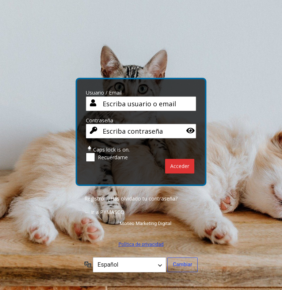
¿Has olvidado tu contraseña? (143, 198)
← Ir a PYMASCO (104, 212)
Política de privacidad (141, 244)
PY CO (141, 41)
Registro (94, 198)
